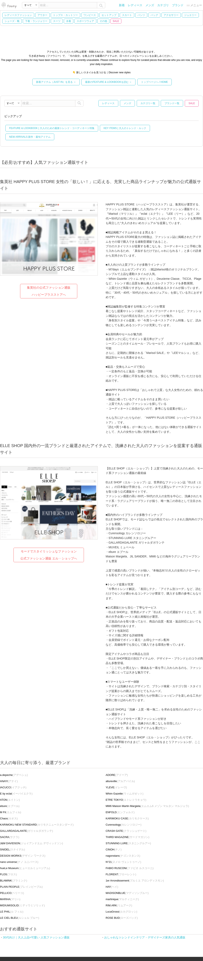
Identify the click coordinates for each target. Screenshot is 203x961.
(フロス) (8, 874)
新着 (122, 5)
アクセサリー (171, 15)
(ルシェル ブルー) (19, 917)
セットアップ (109, 15)
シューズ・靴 (12, 21)
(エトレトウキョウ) (126, 799)
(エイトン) (10, 799)
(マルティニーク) (122, 899)
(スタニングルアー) (128, 843)
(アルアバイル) (120, 781)
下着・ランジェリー (36, 21)
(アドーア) (117, 775)
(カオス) (9, 818)
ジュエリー (190, 15)
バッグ (154, 15)
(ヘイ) (112, 886)
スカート (127, 15)
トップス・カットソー (65, 15)
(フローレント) (121, 874)
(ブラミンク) (13, 880)
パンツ (141, 15)
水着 (68, 21)
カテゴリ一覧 (147, 103)
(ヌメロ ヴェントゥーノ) (123, 861)
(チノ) (114, 849)
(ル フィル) (11, 911)
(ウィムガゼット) (124, 793)
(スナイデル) (12, 849)
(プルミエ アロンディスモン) (135, 880)
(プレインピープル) (21, 886)
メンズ (149, 5)
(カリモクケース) (127, 818)
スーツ (56, 21)
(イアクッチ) (13, 787)
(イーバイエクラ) (16, 793)
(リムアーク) (119, 905)
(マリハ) (10, 899)
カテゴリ (163, 5)
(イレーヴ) (116, 787)
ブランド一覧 (171, 103)
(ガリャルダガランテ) (26, 830)
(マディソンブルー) (127, 893)
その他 (103, 21)
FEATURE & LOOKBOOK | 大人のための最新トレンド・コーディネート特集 (51, 128)
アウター (42, 15)
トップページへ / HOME (154, 82)
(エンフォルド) (120, 812)
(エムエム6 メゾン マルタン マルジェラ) (147, 806)
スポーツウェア (85, 21)
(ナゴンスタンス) (123, 855)
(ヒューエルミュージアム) (25, 868)
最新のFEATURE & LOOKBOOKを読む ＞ (108, 82)
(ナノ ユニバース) (19, 861)
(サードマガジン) (127, 837)
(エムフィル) (10, 812)
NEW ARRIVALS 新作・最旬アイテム (30, 136)
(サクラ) (9, 837)
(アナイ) (9, 781)
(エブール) (9, 806)
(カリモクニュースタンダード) (37, 824)
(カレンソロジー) (123, 824)
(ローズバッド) (122, 917)
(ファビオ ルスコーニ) (129, 868)
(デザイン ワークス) (22, 855)
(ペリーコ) (12, 893)
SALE (116, 21)
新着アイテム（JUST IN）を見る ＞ (56, 82)
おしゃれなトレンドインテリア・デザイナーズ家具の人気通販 (144, 937)
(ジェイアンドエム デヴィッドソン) (31, 843)
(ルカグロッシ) (121, 911)
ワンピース (89, 15)
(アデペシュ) (14, 775)
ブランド (178, 5)
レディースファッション (18, 15)
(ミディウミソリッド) (22, 905)
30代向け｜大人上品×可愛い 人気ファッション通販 (36, 937)
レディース (135, 5)
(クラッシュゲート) (126, 830)
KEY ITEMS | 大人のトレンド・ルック (125, 128)
